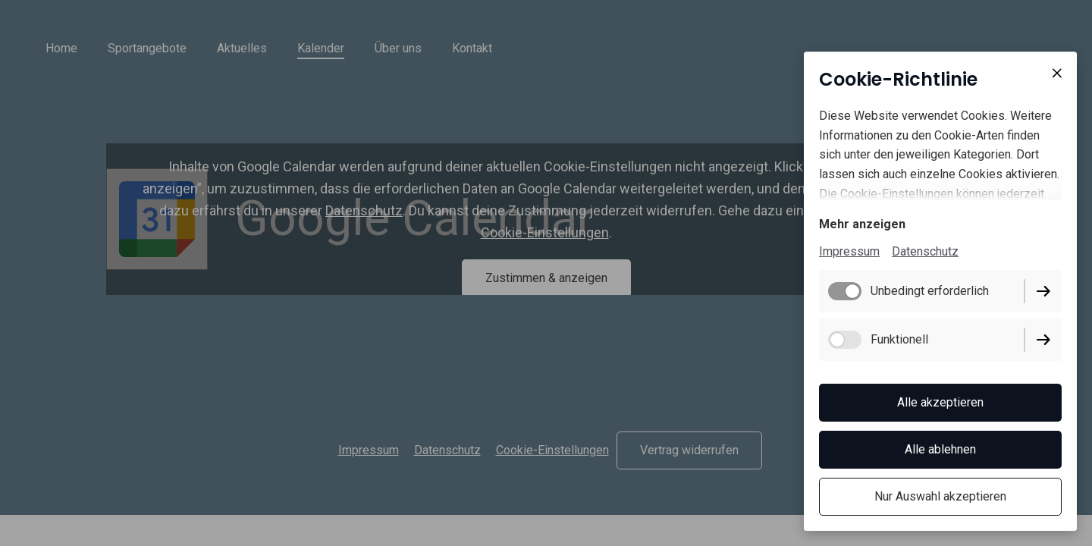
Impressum (849, 251)
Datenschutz (925, 251)
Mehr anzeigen (862, 224)
